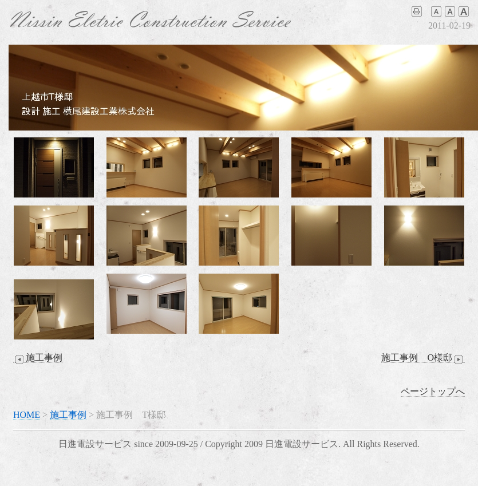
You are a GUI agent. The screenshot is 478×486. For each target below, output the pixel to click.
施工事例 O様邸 (423, 358)
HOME (26, 415)
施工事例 (37, 358)
